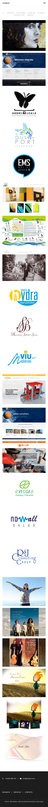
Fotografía (41, 13)
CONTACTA (28, 792)
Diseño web (31, 13)
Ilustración (10, 13)
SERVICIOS (17, 792)
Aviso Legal (39, 801)
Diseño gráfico (21, 13)
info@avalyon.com (29, 778)
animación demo (19, 15)
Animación (30, 15)
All (3, 13)
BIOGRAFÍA (6, 792)
